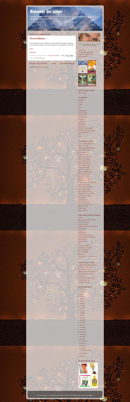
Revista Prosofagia (83, 250)
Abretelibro (32, 52)
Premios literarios (82, 241)
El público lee (81, 232)
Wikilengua (81, 254)
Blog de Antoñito (82, 210)
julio (82, 343)
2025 (81, 291)
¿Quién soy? (81, 50)
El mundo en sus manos (84, 195)
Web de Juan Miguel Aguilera (86, 143)
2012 (81, 322)
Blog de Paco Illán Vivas (84, 156)
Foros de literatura (37, 38)
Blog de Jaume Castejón (84, 191)
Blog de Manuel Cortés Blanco (86, 193)
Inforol (31, 49)
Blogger (90, 395)
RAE (79, 243)
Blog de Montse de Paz (84, 178)
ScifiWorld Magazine (83, 132)
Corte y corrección (83, 224)
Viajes (79, 136)
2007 (81, 334)
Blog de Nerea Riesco (84, 184)
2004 (81, 356)
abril (82, 348)
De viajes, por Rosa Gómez (85, 267)
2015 (81, 315)
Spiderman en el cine (84, 282)
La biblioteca (81, 121)
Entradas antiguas (67, 63)
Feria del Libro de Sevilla (85, 235)
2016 (81, 313)
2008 (81, 332)
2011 (81, 325)
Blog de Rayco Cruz (83, 152)
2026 (81, 289)
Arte (79, 106)
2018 (81, 308)
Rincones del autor (46, 11)
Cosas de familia (82, 113)
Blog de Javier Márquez (84, 165)
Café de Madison (82, 199)
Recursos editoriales (83, 245)
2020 (81, 303)
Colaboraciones (82, 110)
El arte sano (81, 230)
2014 (81, 317)
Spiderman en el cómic (84, 280)
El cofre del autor (39, 58)
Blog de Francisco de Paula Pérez (87, 182)
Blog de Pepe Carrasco (84, 150)
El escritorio (81, 119)
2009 (81, 329)
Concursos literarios (83, 222)
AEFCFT (80, 217)
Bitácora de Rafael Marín (85, 163)
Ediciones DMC (82, 228)
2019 (81, 306)
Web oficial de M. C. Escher (85, 273)
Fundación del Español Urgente (86, 237)
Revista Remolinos (83, 252)
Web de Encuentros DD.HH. (85, 204)
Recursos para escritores (85, 247)
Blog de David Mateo (83, 167)
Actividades (81, 100)
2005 (81, 339)
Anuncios (80, 102)
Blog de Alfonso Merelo (84, 169)
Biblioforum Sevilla (83, 206)
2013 (81, 320)
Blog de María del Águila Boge (86, 148)
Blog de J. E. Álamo (83, 146)
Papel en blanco (82, 239)
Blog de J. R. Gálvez (83, 154)
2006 (81, 336)
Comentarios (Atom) (42, 67)
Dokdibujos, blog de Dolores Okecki (87, 226)
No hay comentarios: (54, 55)
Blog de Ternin (82, 197)
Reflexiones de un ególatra (85, 128)
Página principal (82, 93)
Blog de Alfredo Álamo (84, 189)
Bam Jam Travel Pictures (85, 269)
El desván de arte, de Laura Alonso (87, 265)
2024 (81, 294)
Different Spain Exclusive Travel (86, 271)
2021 (81, 301)
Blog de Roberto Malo (84, 161)
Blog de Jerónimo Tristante (85, 186)
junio (82, 346)
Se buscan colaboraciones (85, 54)
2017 (81, 310)
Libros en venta (82, 56)
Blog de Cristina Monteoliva (85, 171)
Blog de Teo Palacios (83, 176)
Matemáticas (81, 123)
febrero (83, 353)
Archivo (80, 104)
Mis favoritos (81, 126)
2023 (81, 296)
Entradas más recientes (38, 63)
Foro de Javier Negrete (84, 174)
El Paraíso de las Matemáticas (86, 278)
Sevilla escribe (82, 208)
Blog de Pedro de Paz (84, 180)
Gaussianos (81, 275)
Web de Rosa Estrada (84, 202)
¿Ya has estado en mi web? (85, 52)
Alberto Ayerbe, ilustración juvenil (87, 219)
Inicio (54, 63)
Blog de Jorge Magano (84, 158)
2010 (81, 327)
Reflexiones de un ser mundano (86, 130)
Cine (79, 108)
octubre (83, 341)
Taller (79, 134)
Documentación (82, 115)
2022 (81, 298)
